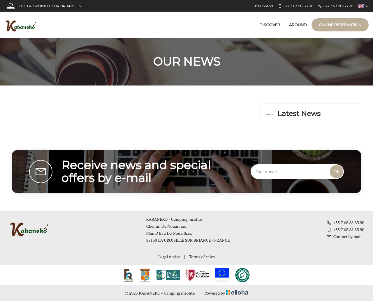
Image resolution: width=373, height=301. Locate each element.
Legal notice (169, 256)
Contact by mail (344, 236)
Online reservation (340, 24)
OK (336, 171)
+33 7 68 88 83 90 (345, 222)
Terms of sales (202, 256)
